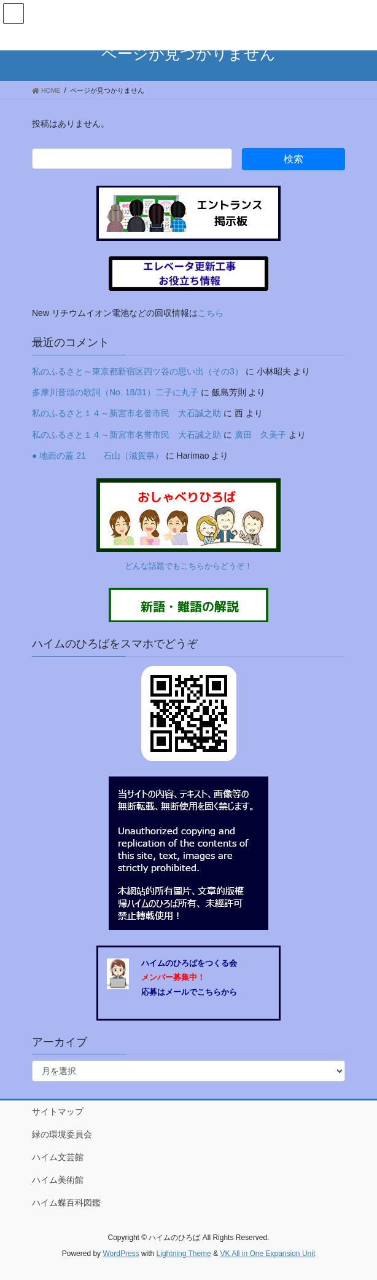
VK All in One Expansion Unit (267, 1253)
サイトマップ (58, 1111)
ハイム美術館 (58, 1180)
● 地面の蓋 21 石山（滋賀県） (97, 455)
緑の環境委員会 (62, 1134)
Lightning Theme (184, 1253)
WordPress (121, 1253)
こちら (210, 313)
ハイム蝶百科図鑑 (66, 1202)
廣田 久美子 (260, 435)
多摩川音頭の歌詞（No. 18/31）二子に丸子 (115, 392)
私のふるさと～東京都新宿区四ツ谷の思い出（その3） (137, 371)
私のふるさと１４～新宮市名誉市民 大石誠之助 (126, 413)
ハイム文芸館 (58, 1157)
